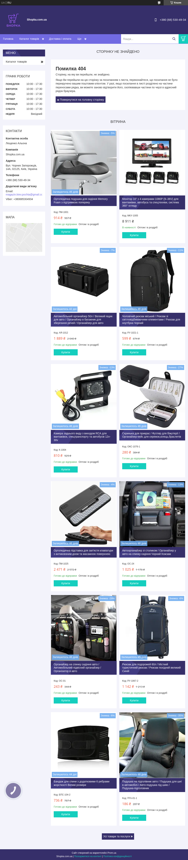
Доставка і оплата (60, 38)
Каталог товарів (29, 38)
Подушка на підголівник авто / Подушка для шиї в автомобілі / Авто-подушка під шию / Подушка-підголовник (152, 785)
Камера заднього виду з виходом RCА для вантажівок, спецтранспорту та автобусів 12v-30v (82, 437)
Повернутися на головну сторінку (82, 99)
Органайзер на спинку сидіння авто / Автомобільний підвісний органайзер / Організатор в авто (77, 668)
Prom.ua (112, 853)
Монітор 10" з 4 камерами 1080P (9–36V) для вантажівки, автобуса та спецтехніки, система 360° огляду (150, 202)
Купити (65, 231)
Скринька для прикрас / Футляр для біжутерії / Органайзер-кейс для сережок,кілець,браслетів (151, 435)
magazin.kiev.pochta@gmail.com (25, 194)
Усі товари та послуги (116, 836)
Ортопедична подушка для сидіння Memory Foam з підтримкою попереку (81, 200)
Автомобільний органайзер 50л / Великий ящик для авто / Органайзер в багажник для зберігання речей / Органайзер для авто (83, 319)
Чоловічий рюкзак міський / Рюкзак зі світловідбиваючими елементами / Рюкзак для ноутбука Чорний (151, 319)
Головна (8, 38)
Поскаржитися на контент (87, 856)
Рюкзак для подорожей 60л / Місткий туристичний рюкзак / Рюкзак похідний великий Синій (151, 668)
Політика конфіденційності (117, 856)
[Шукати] (174, 39)
